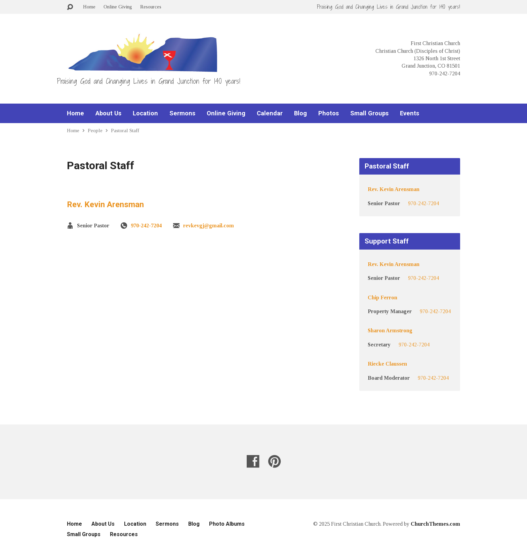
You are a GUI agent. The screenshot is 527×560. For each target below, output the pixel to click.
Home (89, 6)
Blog (300, 113)
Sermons (182, 113)
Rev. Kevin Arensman (105, 204)
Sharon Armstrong (390, 330)
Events (409, 113)
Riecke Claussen (387, 364)
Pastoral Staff (125, 130)
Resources (150, 6)
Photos (328, 113)
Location (145, 113)
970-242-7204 (146, 225)
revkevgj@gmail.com (208, 225)
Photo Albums (227, 524)
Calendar (270, 113)
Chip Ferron (382, 297)
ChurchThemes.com (435, 524)
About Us (108, 113)
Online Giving (118, 6)
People (95, 130)
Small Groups (369, 113)
